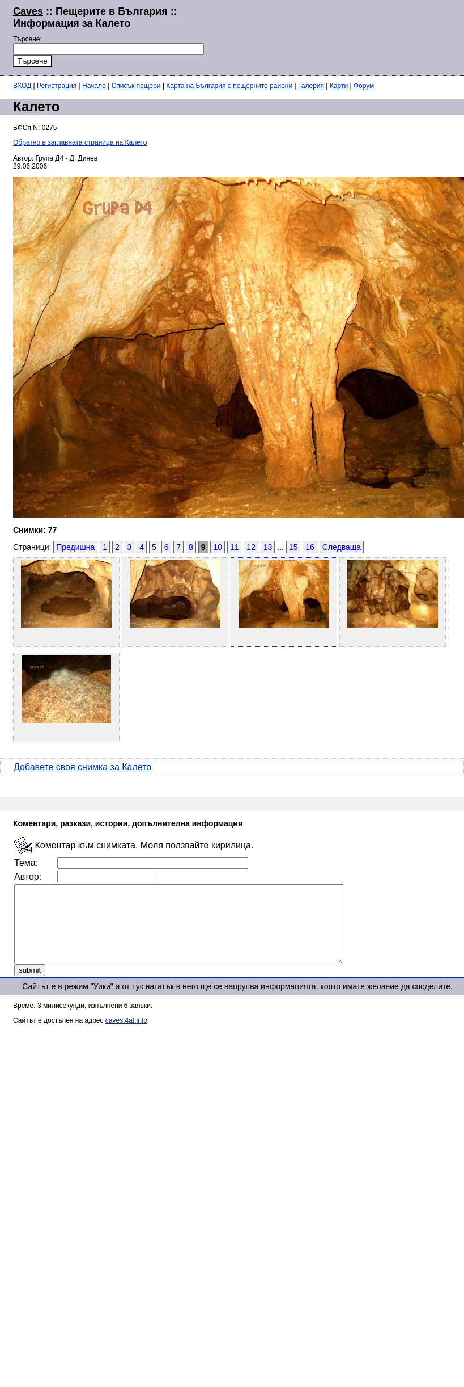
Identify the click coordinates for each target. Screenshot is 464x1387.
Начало (94, 86)
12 (251, 547)
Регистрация (56, 86)
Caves (28, 11)
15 (293, 547)
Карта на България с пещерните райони (229, 86)
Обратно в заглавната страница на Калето (80, 142)
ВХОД (22, 86)
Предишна (75, 547)
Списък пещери (136, 86)
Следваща (341, 547)
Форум (364, 86)
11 (234, 547)
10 (217, 547)
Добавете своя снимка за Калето (82, 767)
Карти (339, 86)
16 (309, 547)
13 (268, 547)
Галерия (311, 86)
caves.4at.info (126, 1036)
